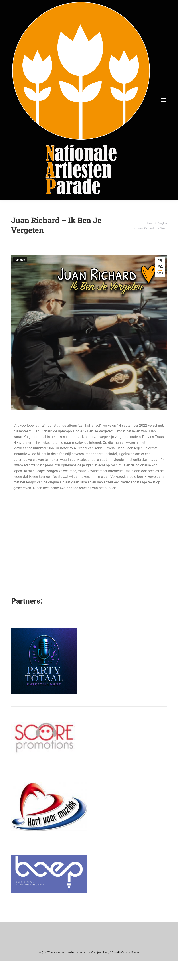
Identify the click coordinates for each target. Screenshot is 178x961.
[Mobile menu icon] (164, 100)
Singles (20, 259)
